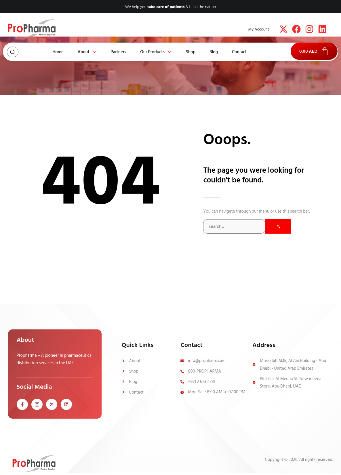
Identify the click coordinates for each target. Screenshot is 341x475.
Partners (118, 51)
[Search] (278, 226)
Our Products (156, 51)
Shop (191, 51)
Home (56, 51)
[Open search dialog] (12, 52)
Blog (214, 51)
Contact (240, 51)
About (86, 51)
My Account (258, 29)
